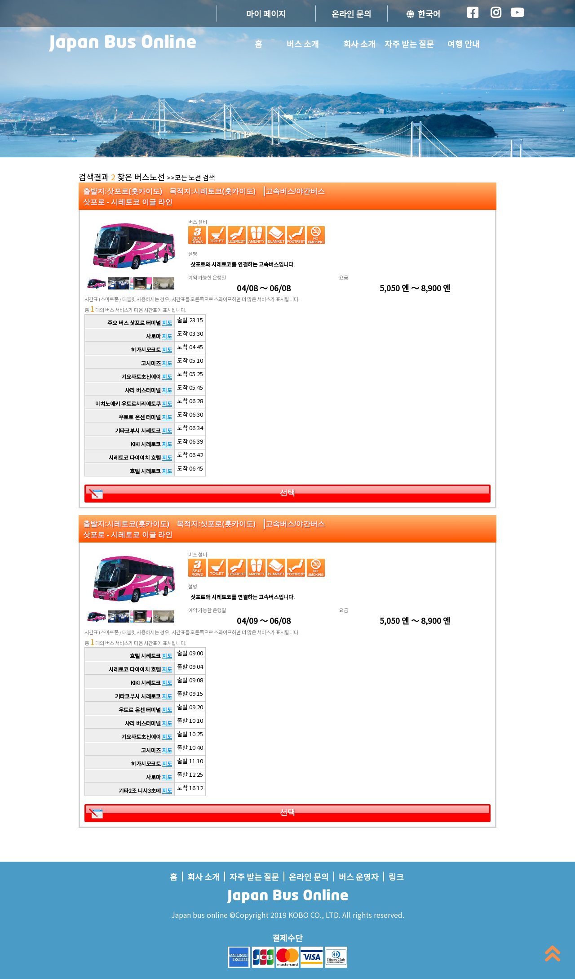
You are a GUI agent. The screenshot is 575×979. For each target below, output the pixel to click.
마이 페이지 (266, 13)
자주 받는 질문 (409, 43)
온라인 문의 (352, 13)
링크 (396, 876)
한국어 (424, 13)
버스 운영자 (359, 876)
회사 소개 (359, 43)
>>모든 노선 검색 (191, 177)
